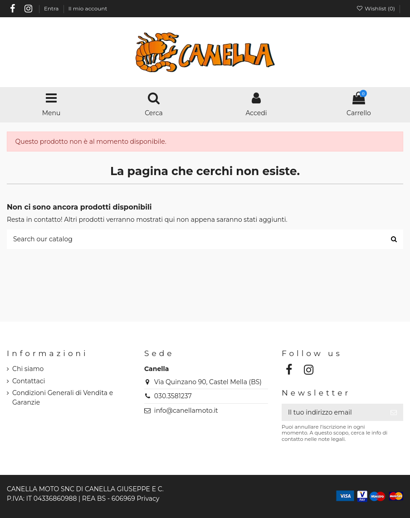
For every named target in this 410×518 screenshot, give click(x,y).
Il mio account (87, 8)
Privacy (148, 498)
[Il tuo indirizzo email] (333, 412)
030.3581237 (173, 396)
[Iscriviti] (393, 412)
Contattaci (28, 381)
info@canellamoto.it (186, 410)
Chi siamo (28, 369)
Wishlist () (376, 8)
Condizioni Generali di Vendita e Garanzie (62, 397)
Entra (52, 8)
